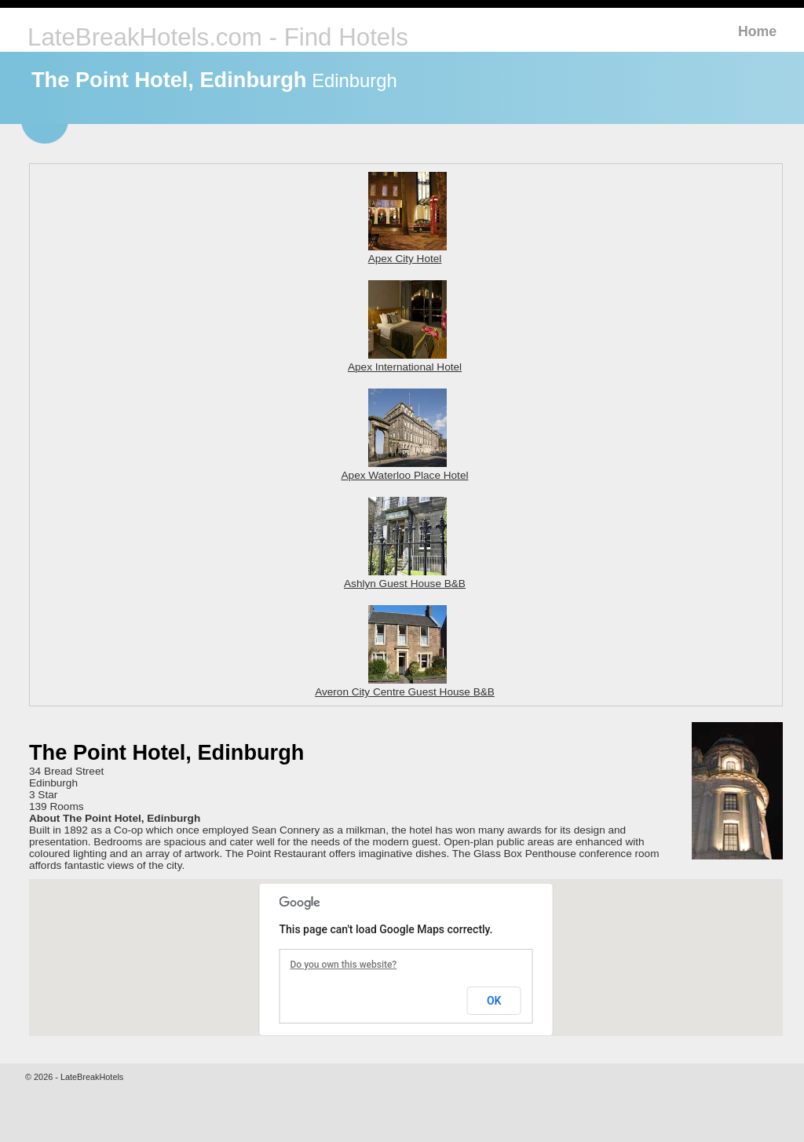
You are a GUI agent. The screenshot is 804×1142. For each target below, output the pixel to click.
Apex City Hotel (407, 253)
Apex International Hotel (405, 361)
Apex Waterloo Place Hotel (405, 469)
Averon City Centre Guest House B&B (405, 686)
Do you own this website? (344, 964)
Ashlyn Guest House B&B (405, 577)
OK (494, 1000)
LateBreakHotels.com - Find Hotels (217, 37)
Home (757, 31)
